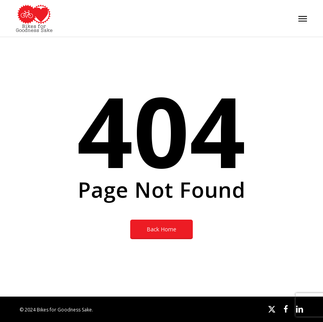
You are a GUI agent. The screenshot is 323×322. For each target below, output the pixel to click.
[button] (302, 18)
